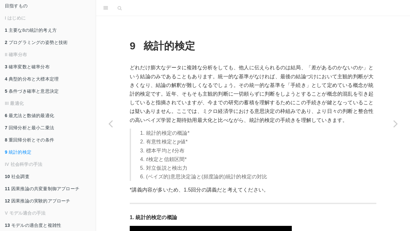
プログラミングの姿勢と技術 (36, 42)
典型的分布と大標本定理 (32, 78)
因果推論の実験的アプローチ (37, 200)
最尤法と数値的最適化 (29, 115)
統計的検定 (18, 152)
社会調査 (17, 176)
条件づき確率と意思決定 (32, 91)
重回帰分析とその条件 (29, 139)
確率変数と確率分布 (27, 66)
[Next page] (395, 123)
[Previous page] (110, 123)
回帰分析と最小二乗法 (29, 127)
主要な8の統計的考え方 (31, 30)
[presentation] (178, 142)
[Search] (120, 8)
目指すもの (16, 5)
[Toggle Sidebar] (106, 8)
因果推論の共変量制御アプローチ (42, 188)
